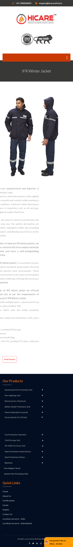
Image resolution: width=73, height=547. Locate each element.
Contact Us (7, 514)
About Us (7, 496)
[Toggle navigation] (67, 57)
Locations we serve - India (14, 519)
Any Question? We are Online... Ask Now (57, 542)
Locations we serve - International (17, 523)
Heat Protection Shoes (14, 457)
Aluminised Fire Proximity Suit (18, 390)
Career (6, 505)
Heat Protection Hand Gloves (17, 451)
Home (5, 491)
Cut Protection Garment (15, 435)
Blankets (8, 463)
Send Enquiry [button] (9, 359)
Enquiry (6, 509)
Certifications (9, 500)
